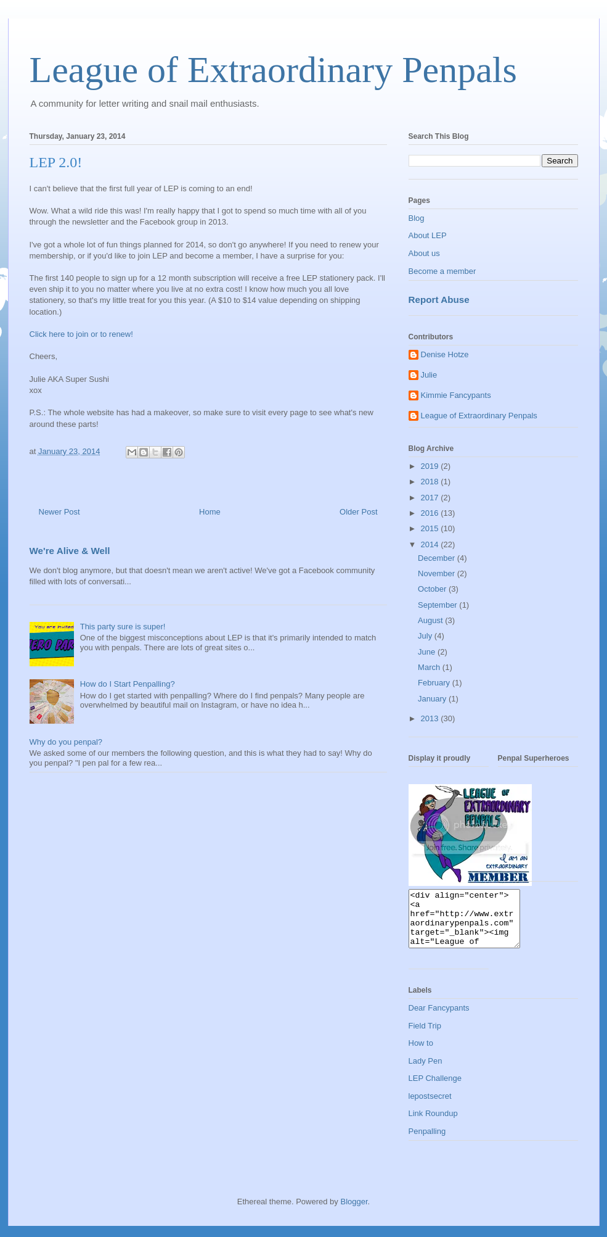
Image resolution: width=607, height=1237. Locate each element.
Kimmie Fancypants (456, 395)
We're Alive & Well (70, 550)
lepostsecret (430, 1107)
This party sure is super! (123, 626)
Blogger (353, 1212)
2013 (431, 718)
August (431, 620)
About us (424, 253)
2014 (431, 544)
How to (421, 1054)
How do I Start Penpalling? (127, 684)
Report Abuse (439, 299)
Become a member (442, 271)
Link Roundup (433, 1124)
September (438, 605)
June (428, 651)
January (433, 698)
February (435, 682)
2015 (431, 528)
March (430, 667)
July (426, 635)
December (437, 558)
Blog (417, 218)
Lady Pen (425, 1072)
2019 (431, 466)
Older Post (358, 511)
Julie (429, 374)
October (433, 589)
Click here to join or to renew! (81, 334)
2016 (431, 513)
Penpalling (427, 1142)
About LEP (428, 235)
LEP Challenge (435, 1089)
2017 (431, 497)
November (437, 573)
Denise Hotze (445, 354)
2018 (431, 481)
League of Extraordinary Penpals (273, 69)
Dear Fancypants (439, 1019)
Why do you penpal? (66, 742)
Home (210, 511)
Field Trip (425, 1036)
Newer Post (59, 511)
